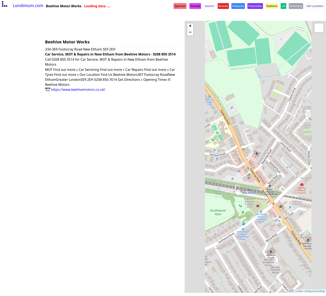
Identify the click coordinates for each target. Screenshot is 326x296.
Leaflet (299, 291)
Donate (195, 6)
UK (283, 6)
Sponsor (180, 6)
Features (238, 6)
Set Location (315, 6)
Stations (271, 6)
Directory (296, 6)
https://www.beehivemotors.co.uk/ (75, 89)
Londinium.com (22, 5)
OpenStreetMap (316, 291)
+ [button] (190, 26)
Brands (223, 6)
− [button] (190, 32)
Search (209, 6)
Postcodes (255, 6)
